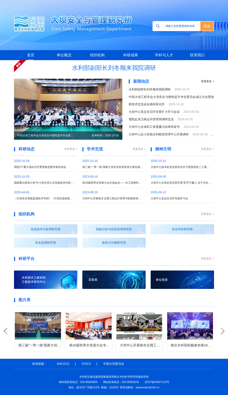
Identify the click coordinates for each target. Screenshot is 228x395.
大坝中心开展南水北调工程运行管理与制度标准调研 (113, 198)
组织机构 (97, 55)
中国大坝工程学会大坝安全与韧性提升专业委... (45, 135)
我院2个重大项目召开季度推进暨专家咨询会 (40, 167)
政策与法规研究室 (114, 242)
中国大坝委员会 (113, 363)
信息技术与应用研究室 (46, 229)
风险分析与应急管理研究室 (114, 229)
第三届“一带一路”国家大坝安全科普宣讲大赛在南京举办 (114, 167)
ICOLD (86, 363)
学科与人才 (164, 55)
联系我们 (197, 55)
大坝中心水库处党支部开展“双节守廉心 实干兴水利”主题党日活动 (182, 182)
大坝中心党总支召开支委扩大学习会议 (154, 111)
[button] (19, 108)
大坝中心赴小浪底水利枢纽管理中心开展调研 (159, 134)
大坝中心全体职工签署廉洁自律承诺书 (154, 126)
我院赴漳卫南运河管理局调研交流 (151, 119)
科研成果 (130, 55)
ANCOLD (63, 363)
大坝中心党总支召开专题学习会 (169, 198)
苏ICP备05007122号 (157, 382)
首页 (30, 55)
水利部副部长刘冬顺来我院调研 (114, 67)
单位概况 (64, 55)
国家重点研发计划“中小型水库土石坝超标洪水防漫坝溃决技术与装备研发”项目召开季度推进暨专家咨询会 (45, 182)
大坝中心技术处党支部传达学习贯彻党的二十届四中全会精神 (182, 167)
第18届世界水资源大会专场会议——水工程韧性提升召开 (114, 182)
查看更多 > (207, 81)
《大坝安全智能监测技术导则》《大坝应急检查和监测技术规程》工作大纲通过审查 (45, 198)
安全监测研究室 (45, 242)
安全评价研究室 (182, 229)
